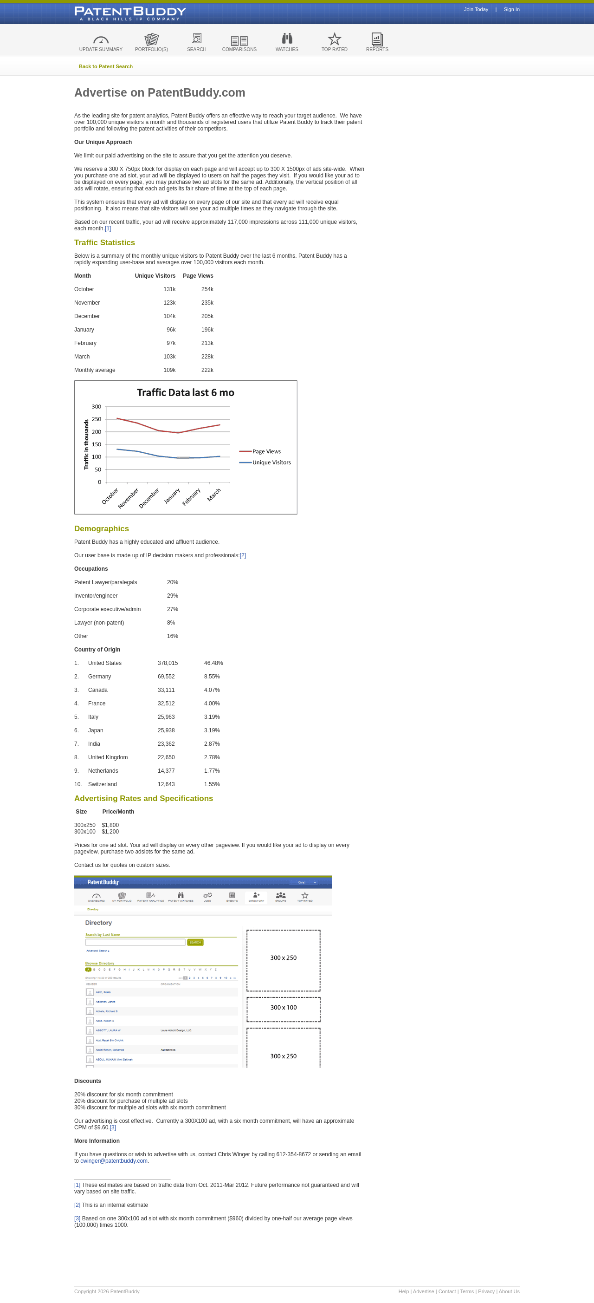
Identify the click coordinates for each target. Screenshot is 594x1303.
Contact (447, 1291)
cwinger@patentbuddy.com (114, 1161)
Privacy (486, 1291)
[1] (108, 228)
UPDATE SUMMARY (101, 49)
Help (404, 1291)
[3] (113, 1127)
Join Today (476, 9)
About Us (509, 1291)
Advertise (423, 1291)
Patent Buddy (109, 13)
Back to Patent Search (106, 66)
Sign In (512, 9)
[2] (243, 555)
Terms (467, 1291)
